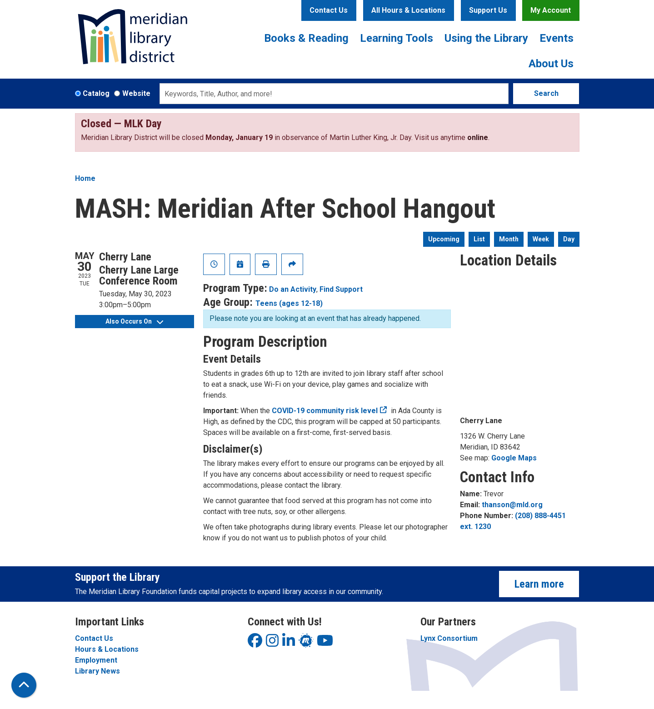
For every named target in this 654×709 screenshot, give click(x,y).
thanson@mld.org (512, 504)
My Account (550, 10)
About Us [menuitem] (551, 63)
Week (541, 239)
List (479, 239)
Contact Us (329, 10)
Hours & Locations (107, 649)
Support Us (488, 10)
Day (568, 239)
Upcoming (443, 239)
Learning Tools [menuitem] (396, 38)
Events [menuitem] (556, 38)
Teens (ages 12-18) (289, 303)
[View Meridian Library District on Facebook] (255, 643)
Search (546, 93)
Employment (96, 660)
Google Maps (514, 458)
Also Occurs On (134, 321)
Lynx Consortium (449, 638)
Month (509, 239)
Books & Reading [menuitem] (306, 38)
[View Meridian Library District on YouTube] (325, 643)
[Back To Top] (23, 685)
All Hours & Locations (408, 10)
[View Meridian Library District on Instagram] (272, 643)
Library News (97, 671)
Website (136, 93)
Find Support (341, 289)
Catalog (96, 93)
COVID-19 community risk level (325, 410)
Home (85, 178)
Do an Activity (292, 289)
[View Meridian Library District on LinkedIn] (288, 643)
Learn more (539, 584)
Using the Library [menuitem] (486, 38)
